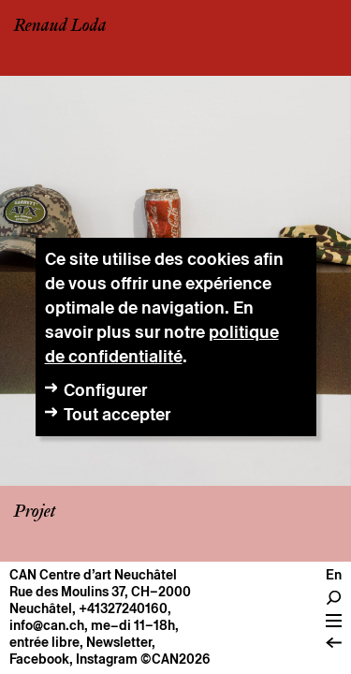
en (334, 574)
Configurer (105, 390)
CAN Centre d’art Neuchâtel (93, 574)
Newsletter (119, 642)
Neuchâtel (40, 608)
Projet (34, 512)
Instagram (107, 659)
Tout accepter (117, 414)
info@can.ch (46, 625)
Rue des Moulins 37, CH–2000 (100, 591)
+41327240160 (123, 608)
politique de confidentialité (162, 344)
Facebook (39, 659)
